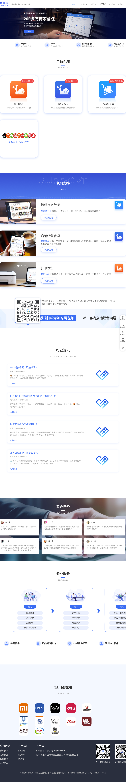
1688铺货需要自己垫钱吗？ (24, 367)
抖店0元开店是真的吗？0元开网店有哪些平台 (33, 396)
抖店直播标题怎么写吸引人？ (25, 424)
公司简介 (22, 750)
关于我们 (103, 4)
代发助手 (4, 759)
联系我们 (121, 4)
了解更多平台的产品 (18, 142)
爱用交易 (18, 103)
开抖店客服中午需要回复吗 (24, 452)
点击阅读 (13, 383)
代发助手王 (107, 103)
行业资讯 (93, 4)
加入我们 (112, 4)
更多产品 (4, 763)
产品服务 (84, 4)
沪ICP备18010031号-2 (95, 772)
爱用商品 (63, 103)
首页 (73, 4)
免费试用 (48, 217)
